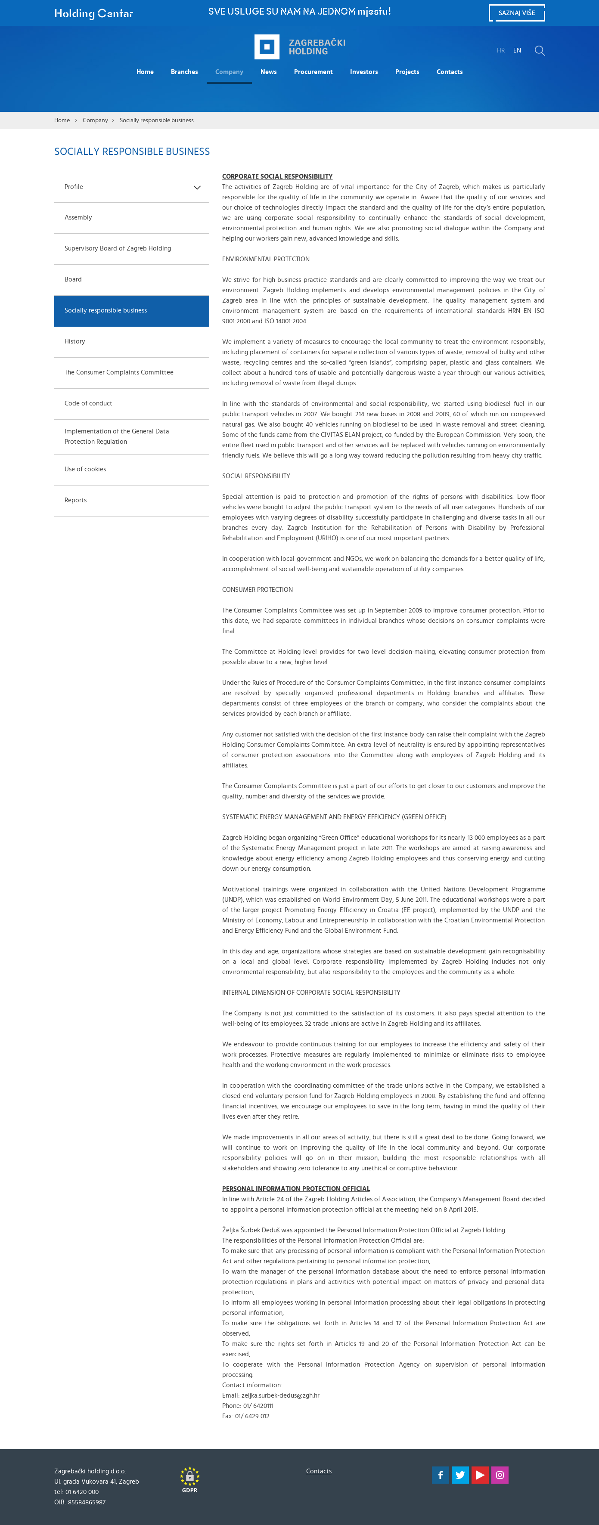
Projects (407, 72)
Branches (184, 72)
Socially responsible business (157, 121)
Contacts (450, 72)
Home (145, 72)
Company (229, 72)
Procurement (313, 72)
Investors (364, 72)
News (269, 72)
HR (501, 50)
